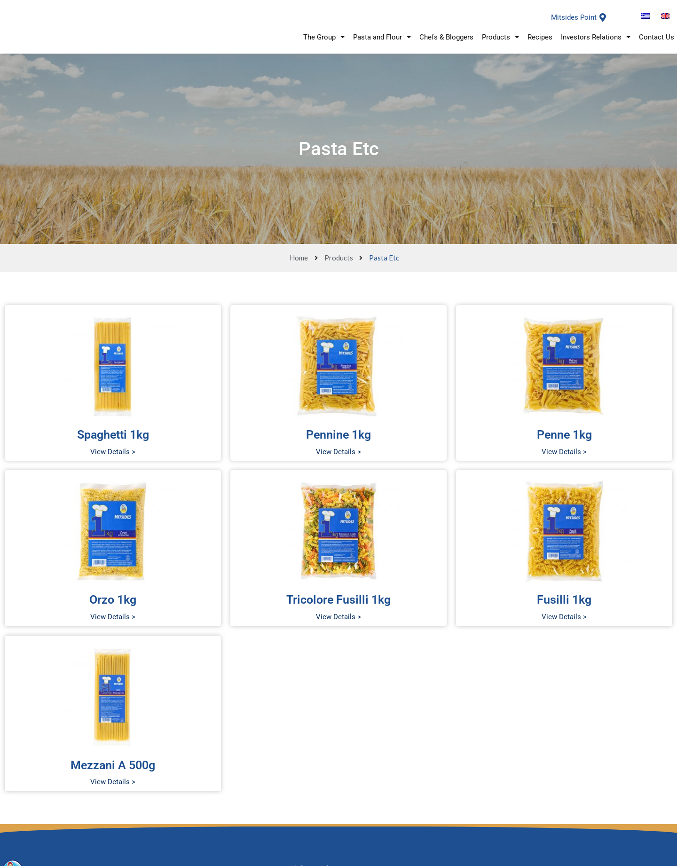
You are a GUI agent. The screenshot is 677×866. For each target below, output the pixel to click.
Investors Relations (595, 45)
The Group (324, 45)
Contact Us (656, 45)
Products (500, 45)
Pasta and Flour (382, 45)
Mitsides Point (574, 24)
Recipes (539, 45)
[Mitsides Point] (602, 24)
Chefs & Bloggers (446, 45)
